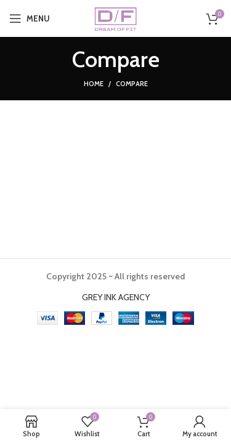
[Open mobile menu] (29, 18)
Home (93, 83)
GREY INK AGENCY (116, 297)
